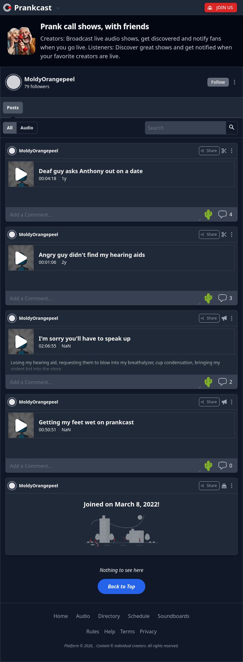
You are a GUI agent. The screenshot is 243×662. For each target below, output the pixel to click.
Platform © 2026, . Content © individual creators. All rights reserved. (121, 645)
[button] (232, 127)
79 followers (36, 86)
